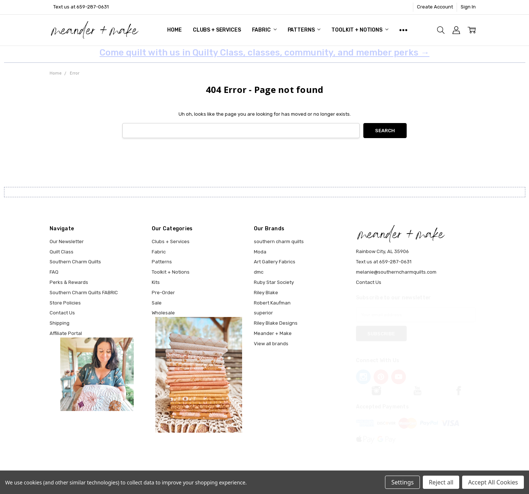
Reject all (441, 482)
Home (174, 30)
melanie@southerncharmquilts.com (396, 272)
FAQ (54, 272)
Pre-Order (163, 292)
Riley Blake (266, 292)
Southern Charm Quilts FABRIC (84, 292)
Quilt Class (61, 252)
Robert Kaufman (272, 303)
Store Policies (65, 303)
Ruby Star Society (274, 282)
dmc (258, 272)
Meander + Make (273, 333)
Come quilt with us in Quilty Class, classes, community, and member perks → (264, 52)
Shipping (59, 323)
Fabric (264, 30)
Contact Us (62, 312)
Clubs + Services (217, 30)
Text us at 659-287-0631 (81, 7)
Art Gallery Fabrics (274, 261)
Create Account (435, 7)
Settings (402, 482)
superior (263, 312)
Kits (156, 282)
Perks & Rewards (69, 282)
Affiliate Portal (66, 333)
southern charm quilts (279, 241)
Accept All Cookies (493, 482)
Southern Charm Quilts (75, 261)
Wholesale (163, 312)
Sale (157, 303)
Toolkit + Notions (359, 30)
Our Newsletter (67, 241)
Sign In (468, 7)
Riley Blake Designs (276, 323)
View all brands (271, 343)
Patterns (304, 30)
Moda (260, 252)
